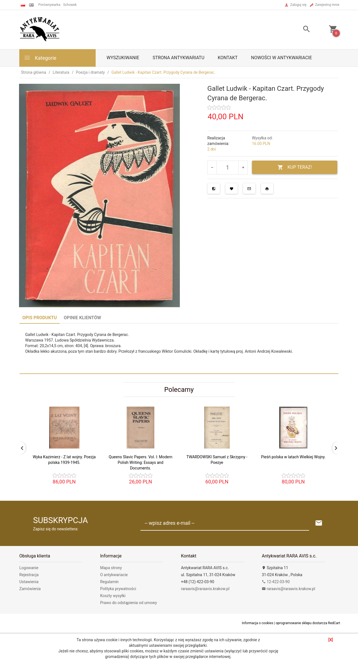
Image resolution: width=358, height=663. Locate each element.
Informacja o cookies (257, 623)
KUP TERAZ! (294, 167)
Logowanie (28, 568)
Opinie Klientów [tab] (82, 317)
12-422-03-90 (276, 581)
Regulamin (109, 581)
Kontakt (228, 57)
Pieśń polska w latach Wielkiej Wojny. (293, 457)
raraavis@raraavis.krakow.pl (205, 588)
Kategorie (40, 57)
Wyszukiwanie (123, 57)
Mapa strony (111, 568)
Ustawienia (29, 581)
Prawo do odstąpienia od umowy (128, 602)
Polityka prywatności (118, 588)
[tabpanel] (179, 348)
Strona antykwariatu (178, 57)
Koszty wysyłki (113, 595)
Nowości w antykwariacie (281, 57)
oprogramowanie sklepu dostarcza (301, 623)
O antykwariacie (114, 575)
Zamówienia (30, 588)
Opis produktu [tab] (39, 317)
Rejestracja (29, 575)
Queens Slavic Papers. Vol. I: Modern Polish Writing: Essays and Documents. (140, 462)
